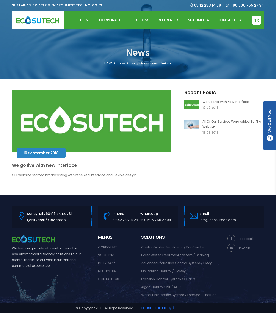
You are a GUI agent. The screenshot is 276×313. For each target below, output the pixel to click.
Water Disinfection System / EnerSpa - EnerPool (179, 295)
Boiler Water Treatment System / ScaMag (175, 255)
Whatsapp (155, 217)
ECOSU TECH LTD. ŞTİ (157, 308)
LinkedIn (238, 248)
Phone (125, 217)
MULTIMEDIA (198, 20)
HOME (85, 20)
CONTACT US (229, 20)
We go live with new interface (225, 102)
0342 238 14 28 (205, 5)
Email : (229, 217)
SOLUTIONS (139, 20)
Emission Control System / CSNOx (168, 279)
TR (256, 20)
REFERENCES (168, 20)
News (121, 63)
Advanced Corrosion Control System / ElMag (176, 263)
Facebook (240, 238)
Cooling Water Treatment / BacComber (173, 247)
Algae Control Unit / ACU (161, 287)
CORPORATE (110, 20)
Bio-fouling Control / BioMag (163, 271)
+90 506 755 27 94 (245, 5)
